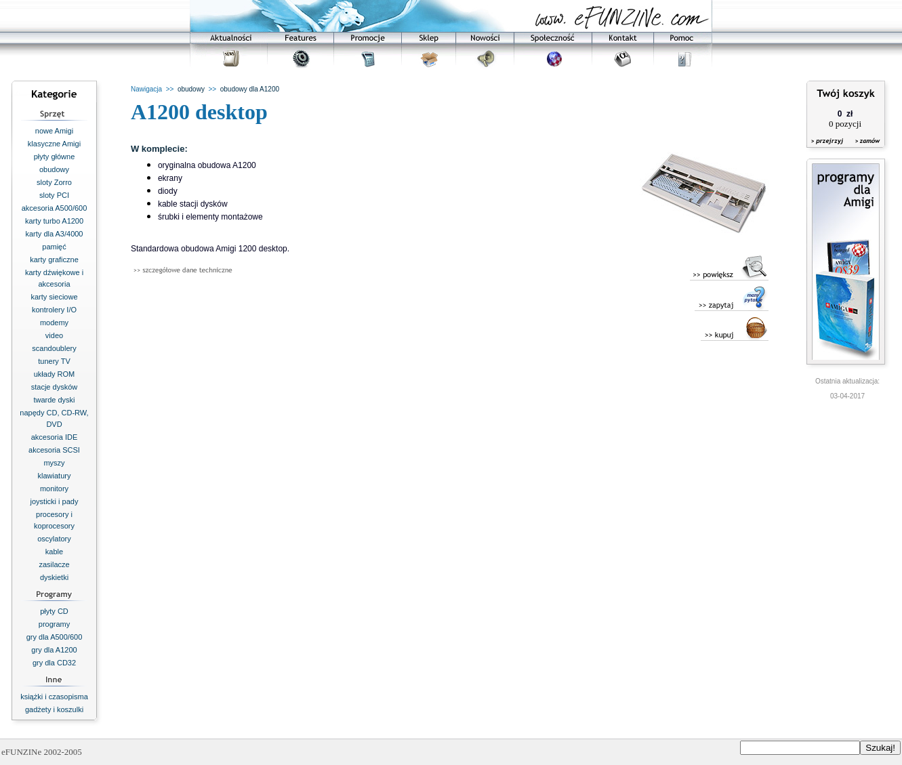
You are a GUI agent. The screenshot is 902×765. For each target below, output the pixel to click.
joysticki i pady (54, 501)
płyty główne (54, 156)
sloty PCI (54, 195)
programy (54, 624)
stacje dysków (54, 387)
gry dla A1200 (54, 650)
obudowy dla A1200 (249, 89)
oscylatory (54, 539)
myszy (53, 463)
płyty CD (54, 611)
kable (54, 551)
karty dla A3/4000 (54, 234)
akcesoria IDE (54, 437)
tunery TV (54, 361)
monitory (54, 488)
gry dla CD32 (54, 663)
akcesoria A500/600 (54, 208)
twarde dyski (54, 400)
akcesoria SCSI (54, 450)
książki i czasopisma (54, 696)
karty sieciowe (53, 297)
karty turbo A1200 (54, 221)
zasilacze (54, 564)
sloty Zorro (54, 182)
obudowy (54, 169)
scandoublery (54, 348)
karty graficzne (54, 259)
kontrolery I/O (54, 310)
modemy (54, 322)
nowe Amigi (54, 131)
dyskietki (54, 577)
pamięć (54, 247)
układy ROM (54, 374)
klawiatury (54, 476)
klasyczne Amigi (54, 144)
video (54, 335)
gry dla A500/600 (54, 637)
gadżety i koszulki (54, 709)
